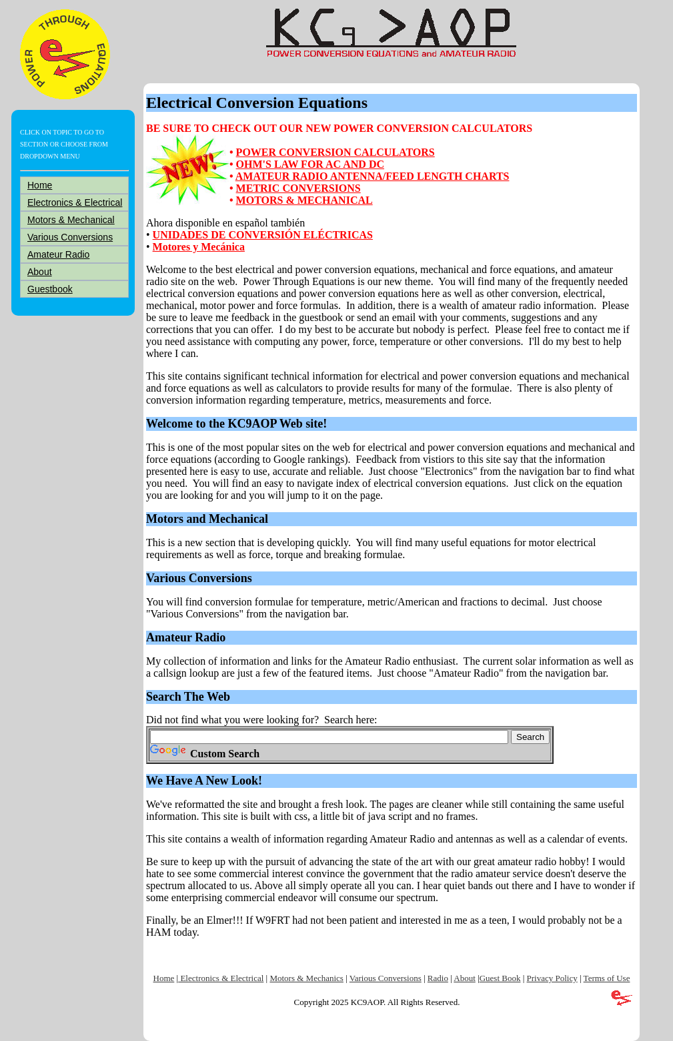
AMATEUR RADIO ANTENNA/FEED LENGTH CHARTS (372, 176)
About (39, 271)
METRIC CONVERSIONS (298, 188)
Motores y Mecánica (199, 246)
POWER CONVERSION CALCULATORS (335, 152)
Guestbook (50, 289)
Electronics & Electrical (74, 202)
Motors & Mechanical (71, 219)
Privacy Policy (552, 978)
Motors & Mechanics (306, 978)
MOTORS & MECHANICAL (304, 200)
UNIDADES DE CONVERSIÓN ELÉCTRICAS (263, 234)
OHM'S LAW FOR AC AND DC (310, 164)
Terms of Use (607, 978)
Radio (438, 978)
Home (39, 185)
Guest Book (500, 978)
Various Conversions (70, 237)
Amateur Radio (58, 254)
